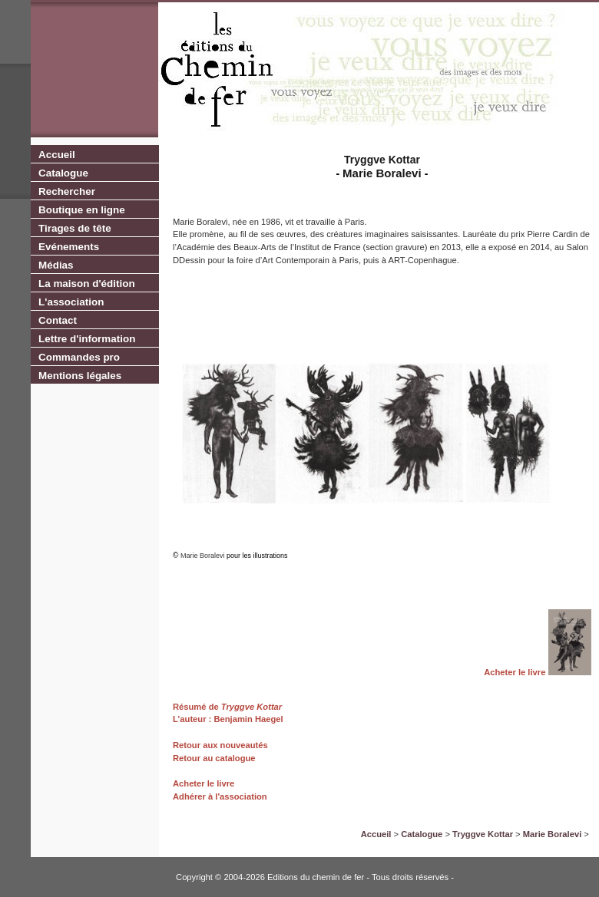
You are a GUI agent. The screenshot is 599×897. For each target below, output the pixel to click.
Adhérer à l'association (220, 796)
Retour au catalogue (214, 758)
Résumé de (196, 706)
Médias (56, 265)
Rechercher (66, 191)
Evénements (68, 246)
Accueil (56, 154)
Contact (57, 320)
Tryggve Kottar (250, 706)
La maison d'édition (86, 283)
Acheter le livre (514, 672)
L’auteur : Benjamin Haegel (228, 719)
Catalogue (63, 173)
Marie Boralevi (552, 834)
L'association (71, 302)
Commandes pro (79, 357)
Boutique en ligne (81, 210)
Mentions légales (79, 375)
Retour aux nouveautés (220, 745)
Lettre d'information (86, 339)
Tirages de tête (74, 228)
